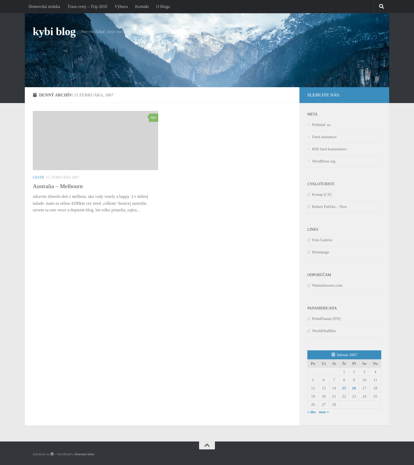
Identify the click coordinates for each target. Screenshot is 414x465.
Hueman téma (84, 454)
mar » (324, 412)
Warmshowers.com (327, 285)
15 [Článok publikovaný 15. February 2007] (344, 388)
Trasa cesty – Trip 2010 (87, 6)
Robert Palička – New (329, 206)
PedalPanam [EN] (326, 319)
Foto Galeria (322, 240)
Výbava (121, 6)
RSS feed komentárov (329, 149)
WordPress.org (323, 161)
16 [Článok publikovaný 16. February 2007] (354, 388)
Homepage (320, 252)
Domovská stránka (44, 6)
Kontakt (142, 6)
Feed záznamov (324, 137)
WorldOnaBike (324, 331)
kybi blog (54, 31)
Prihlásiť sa (321, 125)
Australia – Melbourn (58, 186)
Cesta (38, 177)
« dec (311, 412)
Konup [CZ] (322, 194)
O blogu (163, 6)
